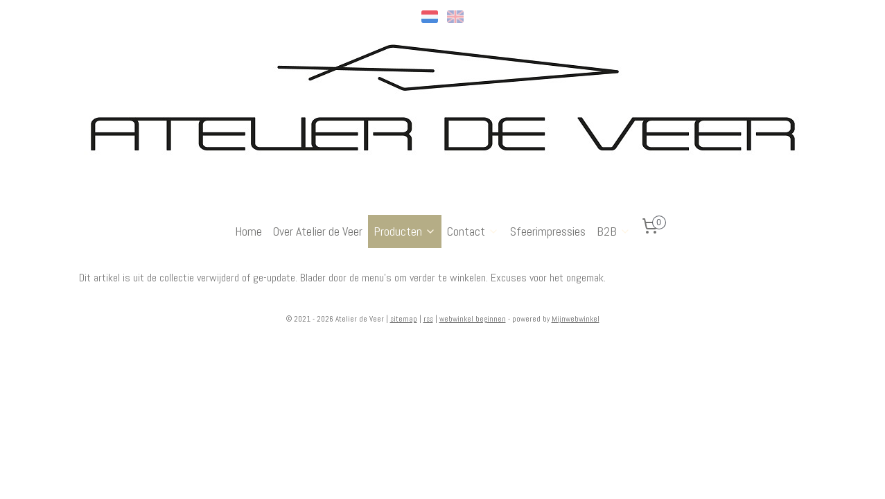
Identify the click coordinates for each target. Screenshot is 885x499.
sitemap (403, 319)
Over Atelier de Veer (317, 231)
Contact (473, 231)
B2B (614, 231)
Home (248, 231)
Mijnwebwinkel (575, 319)
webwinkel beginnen (472, 319)
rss (428, 319)
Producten (405, 231)
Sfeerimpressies (548, 231)
